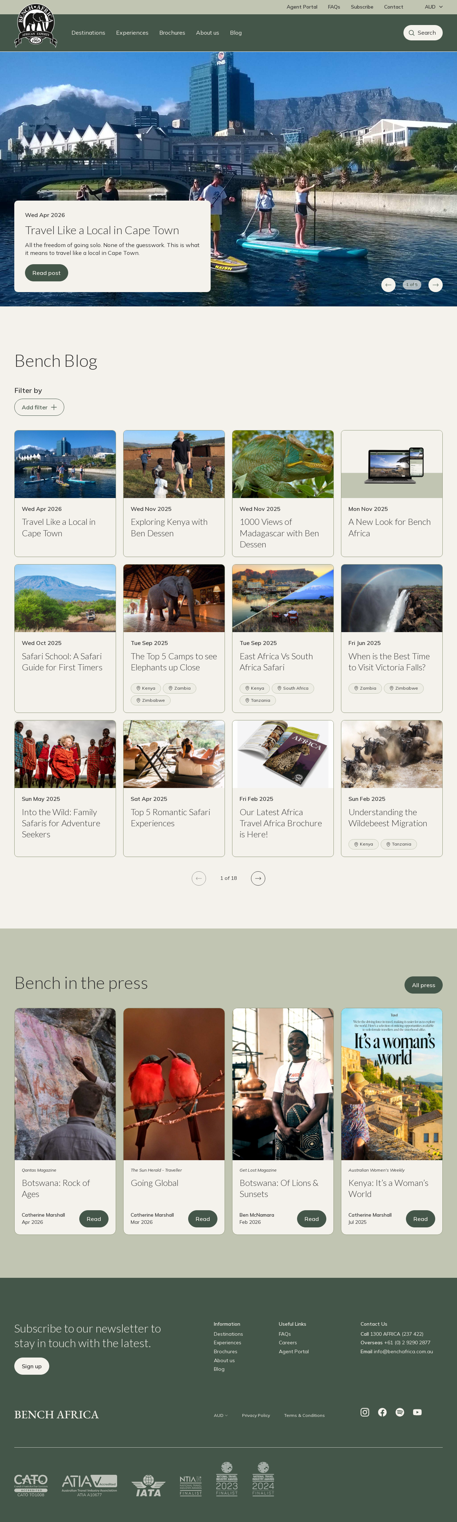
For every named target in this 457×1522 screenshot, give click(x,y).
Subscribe (362, 7)
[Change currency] (432, 7)
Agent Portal (302, 7)
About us (207, 32)
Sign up (32, 1379)
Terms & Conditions (304, 1428)
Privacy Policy (256, 1428)
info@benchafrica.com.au (403, 1364)
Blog (236, 32)
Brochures (172, 32)
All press (423, 998)
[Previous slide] (388, 298)
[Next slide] (435, 298)
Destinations (88, 32)
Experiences (132, 32)
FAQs (334, 7)
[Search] (423, 32)
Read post (46, 286)
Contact (393, 7)
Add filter (39, 420)
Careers (288, 1356)
